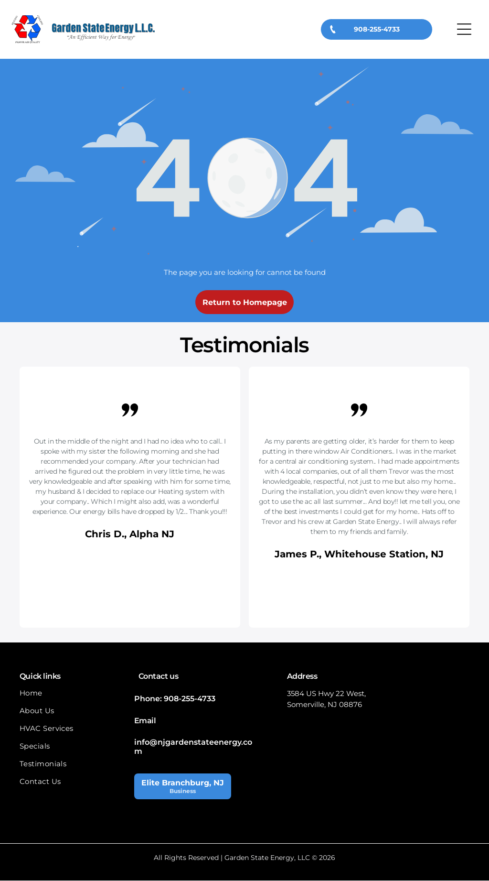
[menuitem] (72, 698)
